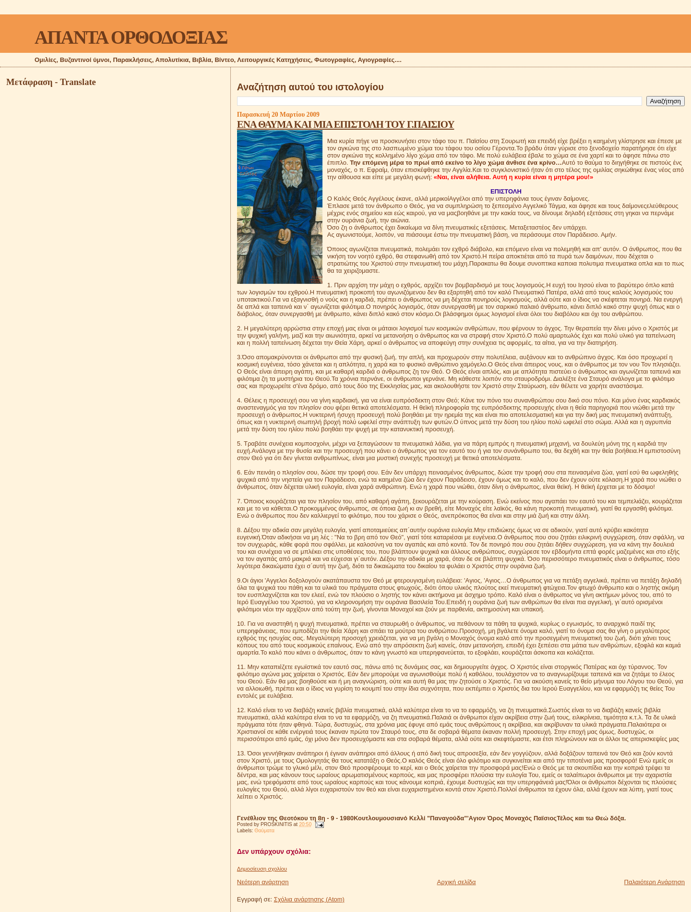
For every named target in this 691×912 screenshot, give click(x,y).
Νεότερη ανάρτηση (263, 882)
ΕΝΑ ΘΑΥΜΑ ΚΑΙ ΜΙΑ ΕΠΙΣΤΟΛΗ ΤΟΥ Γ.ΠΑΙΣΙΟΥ (345, 124)
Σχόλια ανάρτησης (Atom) (309, 899)
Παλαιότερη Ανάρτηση (654, 882)
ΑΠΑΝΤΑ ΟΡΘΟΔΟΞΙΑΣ (131, 37)
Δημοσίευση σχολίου (262, 869)
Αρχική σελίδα (456, 882)
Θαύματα (264, 830)
